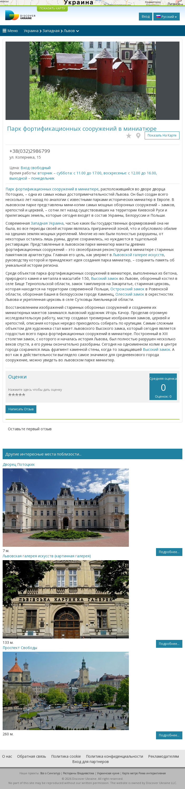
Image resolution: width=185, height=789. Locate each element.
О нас (7, 756)
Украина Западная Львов (51, 30)
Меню (10, 30)
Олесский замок (129, 294)
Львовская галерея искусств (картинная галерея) (47, 555)
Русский (166, 16)
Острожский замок (127, 288)
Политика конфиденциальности (114, 756)
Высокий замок (104, 278)
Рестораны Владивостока (78, 773)
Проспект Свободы (20, 647)
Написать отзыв (20, 409)
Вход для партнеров (90, 761)
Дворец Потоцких (19, 464)
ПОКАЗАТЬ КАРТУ (52, 8)
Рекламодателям (163, 756)
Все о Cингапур (50, 773)
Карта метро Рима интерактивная (144, 773)
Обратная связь (31, 756)
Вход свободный (36, 167)
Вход (145, 16)
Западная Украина (47, 223)
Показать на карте (162, 135)
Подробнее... (169, 552)
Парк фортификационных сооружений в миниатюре (52, 188)
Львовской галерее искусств (138, 254)
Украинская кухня (108, 773)
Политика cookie (66, 756)
